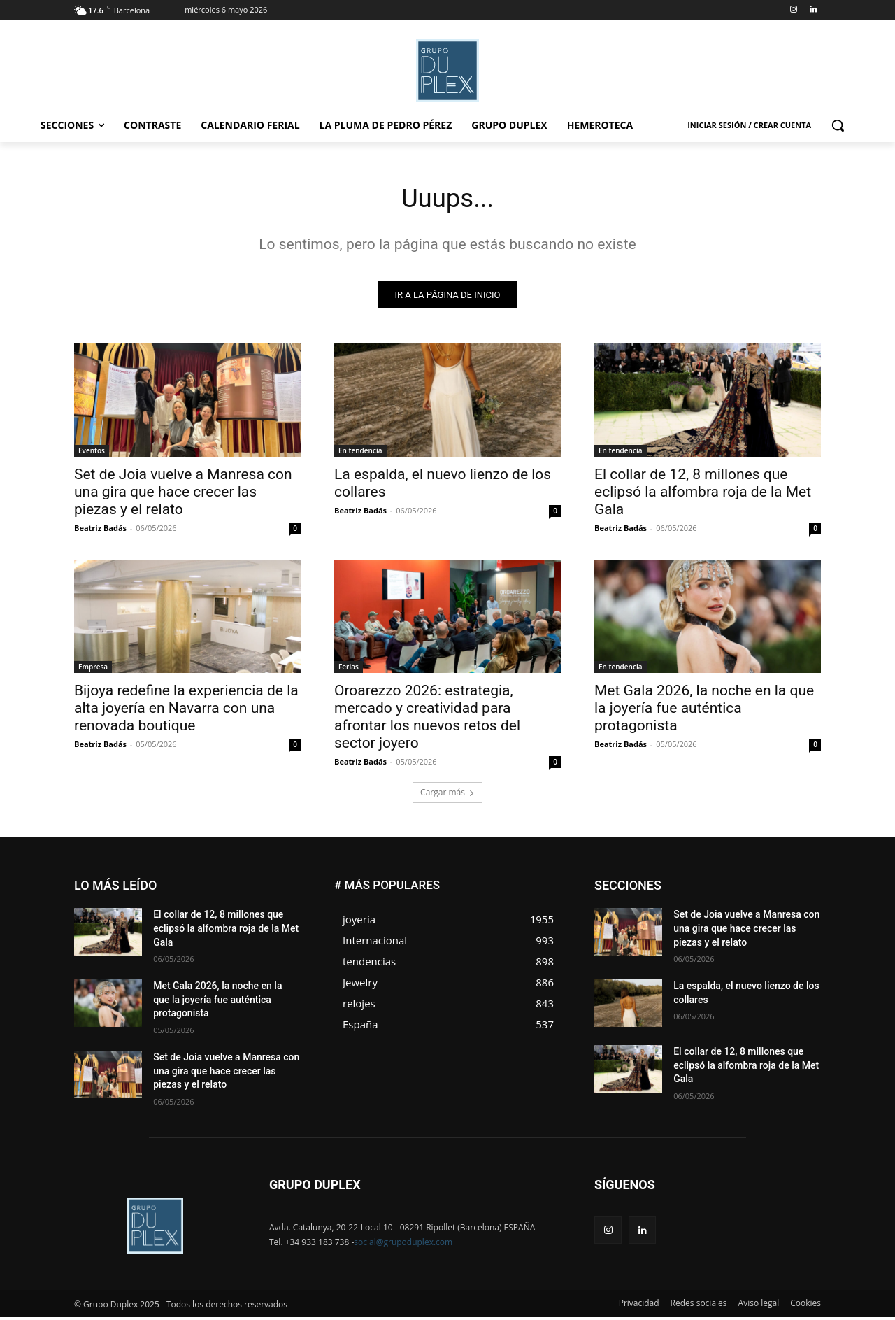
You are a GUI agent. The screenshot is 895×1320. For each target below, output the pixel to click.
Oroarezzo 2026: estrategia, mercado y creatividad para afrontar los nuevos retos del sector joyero (427, 720)
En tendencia (360, 454)
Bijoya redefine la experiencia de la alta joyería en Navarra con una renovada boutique (186, 711)
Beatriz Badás (100, 531)
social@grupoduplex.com (403, 1245)
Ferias (348, 670)
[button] (837, 125)
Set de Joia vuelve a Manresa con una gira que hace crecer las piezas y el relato (183, 495)
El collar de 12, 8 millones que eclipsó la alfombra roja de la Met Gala (702, 495)
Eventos (91, 454)
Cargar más (447, 796)
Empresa (93, 670)
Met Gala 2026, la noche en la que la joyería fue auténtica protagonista (704, 711)
